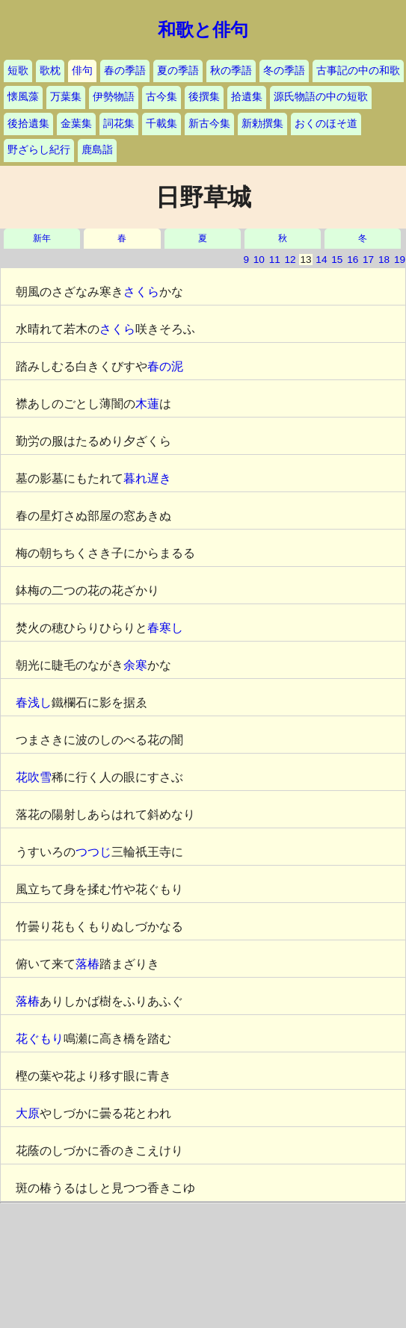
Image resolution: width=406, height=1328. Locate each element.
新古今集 (209, 123)
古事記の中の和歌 (358, 70)
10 (259, 259)
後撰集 (204, 96)
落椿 (87, 964)
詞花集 (119, 123)
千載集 (161, 123)
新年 (42, 238)
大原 (28, 1113)
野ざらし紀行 (38, 149)
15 (336, 259)
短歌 (17, 70)
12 (290, 259)
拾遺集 (246, 96)
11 (274, 259)
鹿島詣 (97, 149)
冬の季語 (284, 70)
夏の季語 (178, 70)
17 (368, 259)
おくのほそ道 (326, 123)
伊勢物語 (114, 96)
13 (305, 259)
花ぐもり (40, 1038)
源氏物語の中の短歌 (321, 96)
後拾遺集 (28, 123)
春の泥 (165, 366)
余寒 (135, 665)
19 (399, 259)
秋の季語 (231, 70)
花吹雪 (34, 777)
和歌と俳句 (203, 30)
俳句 (82, 70)
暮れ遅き (147, 478)
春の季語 (125, 70)
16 (352, 259)
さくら (141, 291)
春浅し (34, 702)
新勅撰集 (262, 123)
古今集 (161, 96)
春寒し (165, 627)
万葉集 (65, 96)
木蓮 (147, 403)
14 (321, 259)
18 (384, 259)
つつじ (93, 851)
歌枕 (50, 70)
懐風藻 (23, 96)
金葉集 (76, 123)
